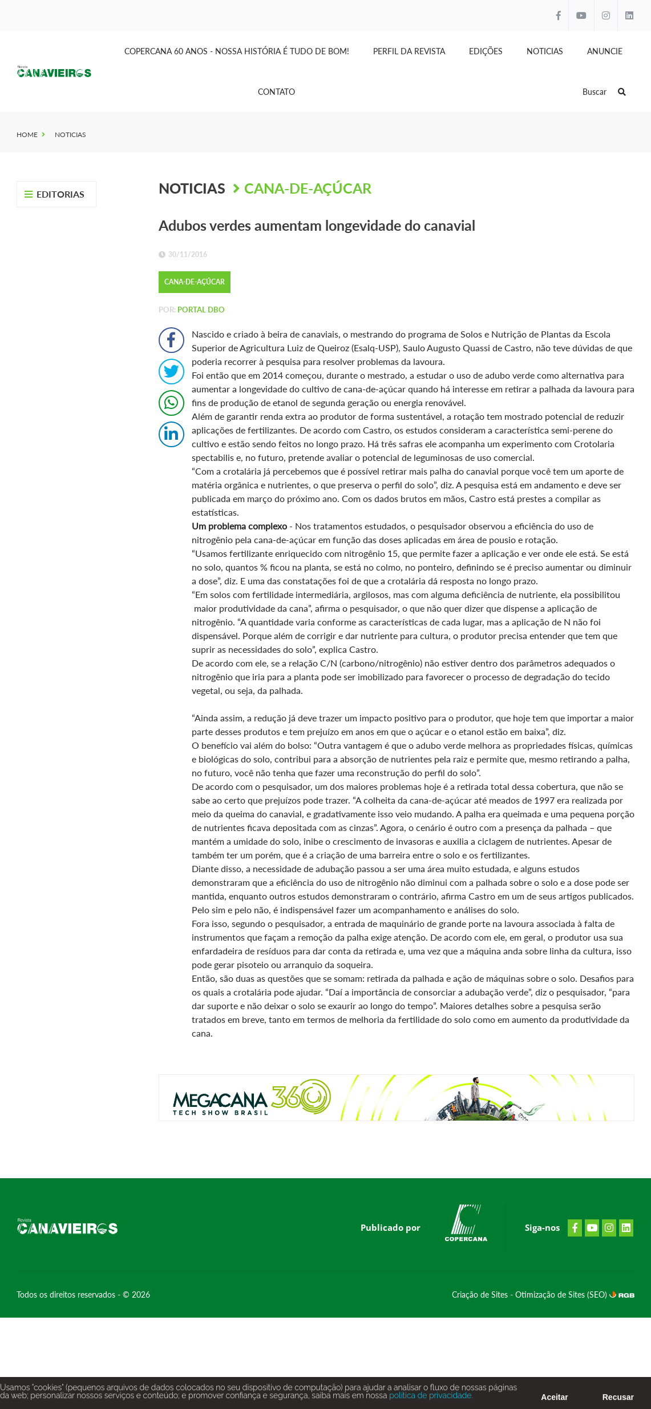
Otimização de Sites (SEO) (562, 1294)
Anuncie (604, 51)
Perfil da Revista (409, 51)
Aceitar (554, 1399)
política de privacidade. (430, 1398)
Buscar (604, 92)
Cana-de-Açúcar (307, 187)
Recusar (618, 1399)
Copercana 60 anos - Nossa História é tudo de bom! (236, 51)
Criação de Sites (481, 1294)
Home (27, 134)
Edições (486, 51)
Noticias (545, 51)
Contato (276, 92)
